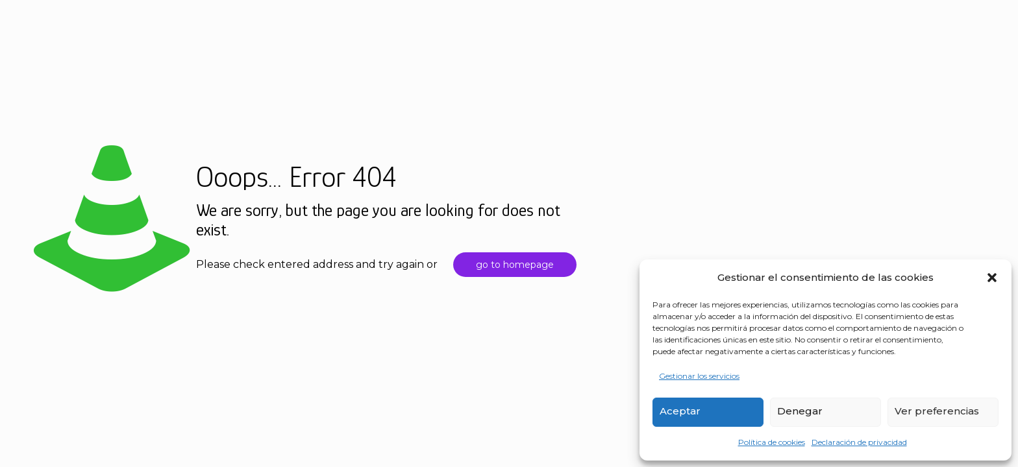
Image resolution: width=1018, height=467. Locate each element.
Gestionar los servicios (699, 376)
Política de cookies (771, 442)
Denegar (800, 411)
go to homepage (515, 264)
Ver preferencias (937, 411)
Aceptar (680, 411)
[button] (992, 277)
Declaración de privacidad (859, 442)
